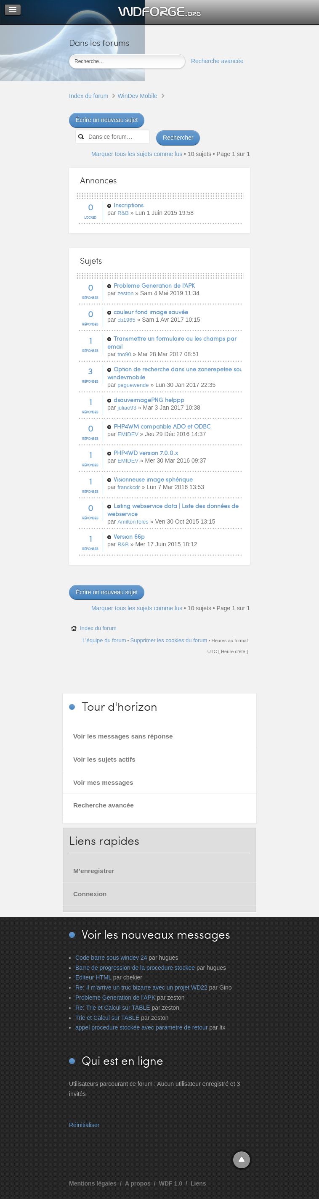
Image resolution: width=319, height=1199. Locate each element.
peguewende (133, 385)
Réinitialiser (84, 1125)
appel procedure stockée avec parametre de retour (141, 1027)
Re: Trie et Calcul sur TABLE (112, 1007)
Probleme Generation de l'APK (154, 285)
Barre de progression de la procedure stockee (135, 967)
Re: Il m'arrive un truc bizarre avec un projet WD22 (141, 987)
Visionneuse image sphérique (153, 479)
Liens (198, 1183)
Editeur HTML (93, 977)
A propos (138, 1183)
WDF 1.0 (170, 1183)
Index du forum (88, 96)
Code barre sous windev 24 (111, 957)
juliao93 (126, 408)
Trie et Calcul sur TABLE (107, 1017)
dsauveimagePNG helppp (149, 400)
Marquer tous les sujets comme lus (136, 154)
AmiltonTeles (133, 522)
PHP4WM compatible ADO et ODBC (162, 426)
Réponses (90, 297)
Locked (90, 217)
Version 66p (129, 536)
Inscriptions (129, 205)
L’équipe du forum (104, 640)
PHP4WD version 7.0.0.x (146, 453)
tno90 (124, 354)
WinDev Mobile (137, 96)
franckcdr (128, 487)
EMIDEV (127, 434)
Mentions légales (93, 1183)
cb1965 (126, 320)
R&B (123, 213)
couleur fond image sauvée (151, 312)
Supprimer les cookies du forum (168, 640)
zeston (125, 293)
